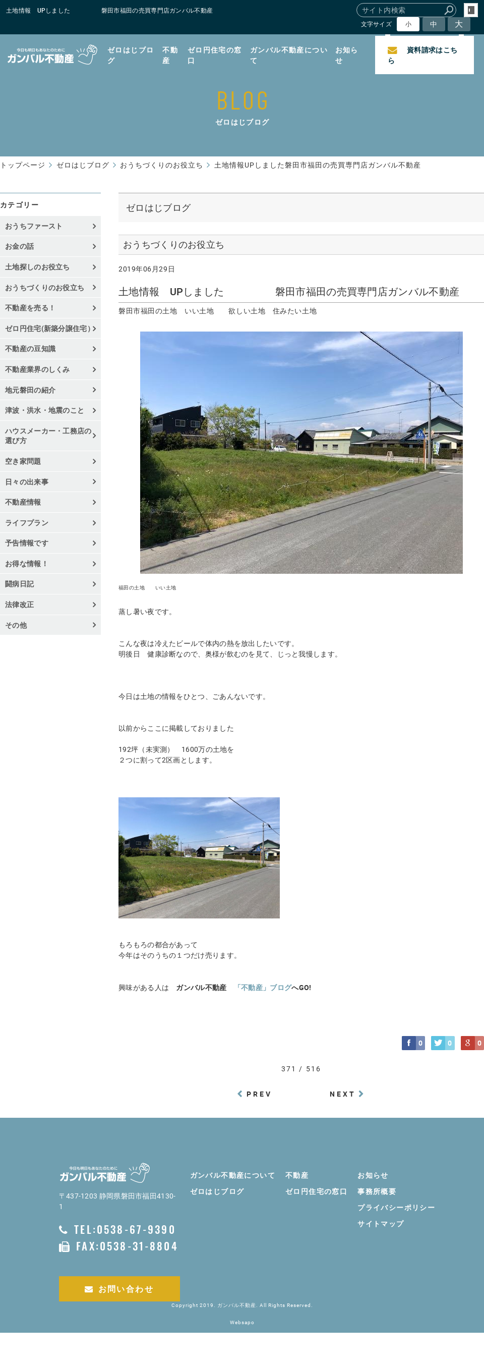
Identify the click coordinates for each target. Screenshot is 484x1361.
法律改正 (19, 604)
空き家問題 (23, 461)
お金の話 (19, 246)
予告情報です (26, 543)
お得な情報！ (26, 563)
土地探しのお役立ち (37, 266)
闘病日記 (19, 583)
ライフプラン (26, 522)
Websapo (242, 1322)
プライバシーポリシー (396, 1207)
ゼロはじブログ (130, 55)
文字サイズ (376, 24)
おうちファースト (34, 226)
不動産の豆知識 (30, 348)
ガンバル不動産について (289, 55)
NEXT (343, 1094)
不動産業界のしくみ (37, 369)
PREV (260, 1094)
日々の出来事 (26, 481)
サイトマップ (380, 1223)
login (471, 10)
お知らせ (346, 55)
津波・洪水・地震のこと (44, 410)
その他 (19, 625)
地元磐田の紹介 (30, 390)
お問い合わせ (119, 1288)
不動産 (170, 55)
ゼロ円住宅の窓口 (215, 55)
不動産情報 (23, 502)
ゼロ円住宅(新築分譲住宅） (49, 328)
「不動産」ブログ (262, 987)
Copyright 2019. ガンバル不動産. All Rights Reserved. (242, 1305)
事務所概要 (376, 1191)
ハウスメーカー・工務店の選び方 (48, 436)
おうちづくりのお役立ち (44, 287)
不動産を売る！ (30, 307)
